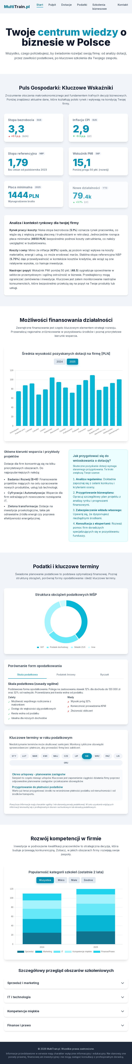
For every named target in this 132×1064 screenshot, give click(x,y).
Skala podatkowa (27, 677)
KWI (45, 757)
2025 (72, 363)
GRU (66, 764)
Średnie (88, 881)
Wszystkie (45, 881)
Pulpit (52, 4)
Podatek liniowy (66, 677)
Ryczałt (104, 677)
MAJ (55, 757)
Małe (74, 881)
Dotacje (66, 4)
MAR (34, 757)
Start (40, 4)
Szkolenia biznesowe (99, 6)
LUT (24, 757)
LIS (118, 757)
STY (14, 757)
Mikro (61, 881)
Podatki (82, 4)
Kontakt (123, 4)
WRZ (97, 757)
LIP (76, 757)
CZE (66, 757)
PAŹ (108, 757)
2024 (60, 363)
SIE (87, 757)
